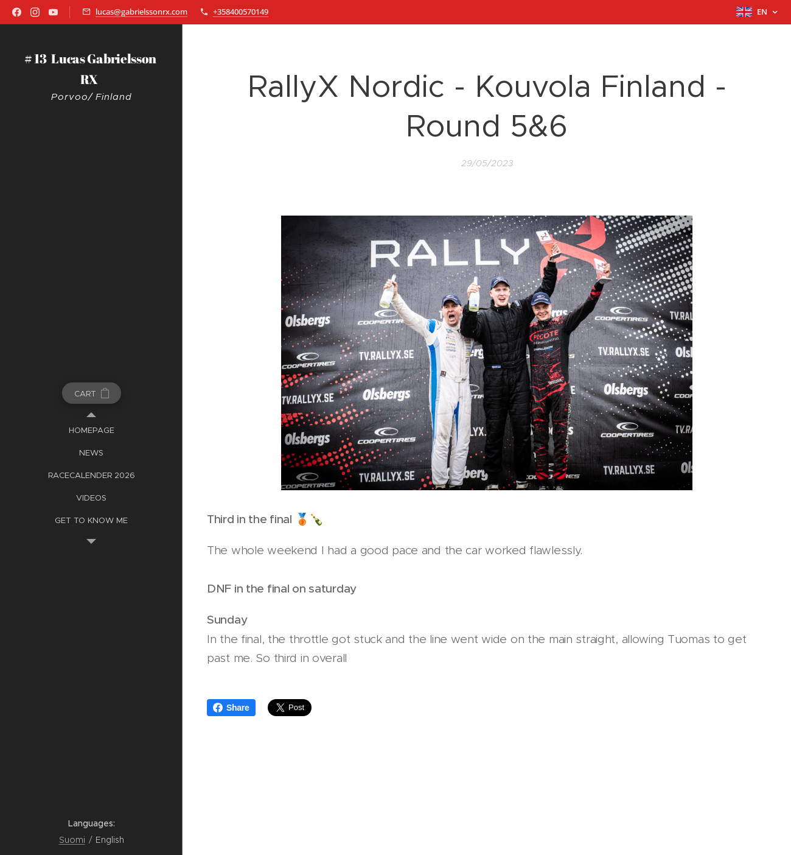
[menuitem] (91, 430)
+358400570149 (240, 11)
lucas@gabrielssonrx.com (141, 11)
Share (231, 707)
